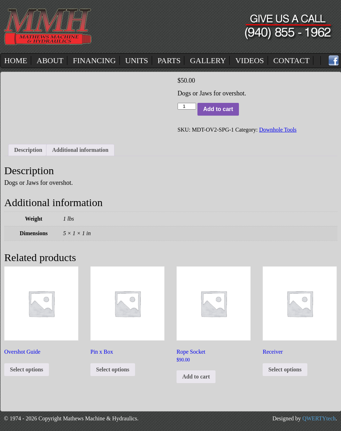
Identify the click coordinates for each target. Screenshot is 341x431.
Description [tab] (28, 150)
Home (15, 60)
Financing (94, 60)
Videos (249, 60)
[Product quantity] (187, 106)
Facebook (333, 60)
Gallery (208, 60)
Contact (291, 60)
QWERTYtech (319, 418)
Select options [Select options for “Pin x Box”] (112, 369)
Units (136, 60)
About (50, 60)
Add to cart (218, 109)
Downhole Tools (278, 130)
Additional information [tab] (80, 150)
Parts (168, 60)
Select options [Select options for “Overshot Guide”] (26, 369)
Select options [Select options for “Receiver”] (285, 369)
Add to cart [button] (196, 377)
